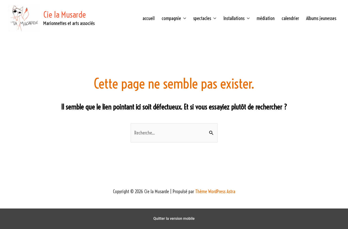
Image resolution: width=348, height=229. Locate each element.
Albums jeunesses (321, 18)
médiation (266, 18)
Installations (233, 18)
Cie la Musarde (64, 14)
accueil (149, 18)
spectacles (202, 18)
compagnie (171, 18)
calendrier (290, 18)
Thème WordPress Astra (215, 191)
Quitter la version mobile (174, 218)
